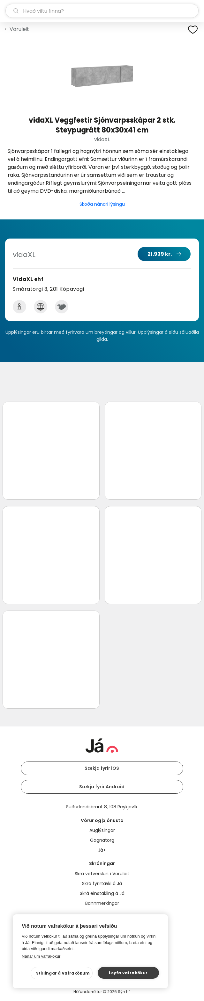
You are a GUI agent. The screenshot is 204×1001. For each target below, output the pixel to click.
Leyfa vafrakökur (128, 973)
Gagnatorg (102, 840)
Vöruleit (19, 29)
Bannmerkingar (102, 903)
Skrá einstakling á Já (102, 893)
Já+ (102, 850)
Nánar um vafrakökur (41, 956)
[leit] (102, 11)
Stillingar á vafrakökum (63, 973)
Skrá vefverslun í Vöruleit (102, 873)
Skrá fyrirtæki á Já (102, 883)
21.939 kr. (159, 254)
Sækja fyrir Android (102, 786)
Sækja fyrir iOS (102, 768)
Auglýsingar (102, 830)
